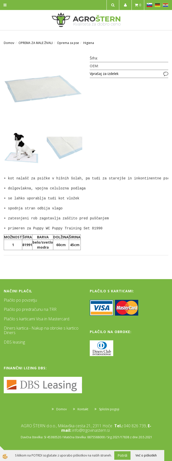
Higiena (88, 43)
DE (157, 5)
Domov (9, 43)
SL (149, 5)
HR (165, 5)
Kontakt (83, 409)
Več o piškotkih (146, 455)
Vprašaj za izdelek (104, 73)
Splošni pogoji (109, 409)
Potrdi (122, 455)
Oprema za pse (68, 43)
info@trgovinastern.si (91, 430)
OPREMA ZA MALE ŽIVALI (35, 43)
